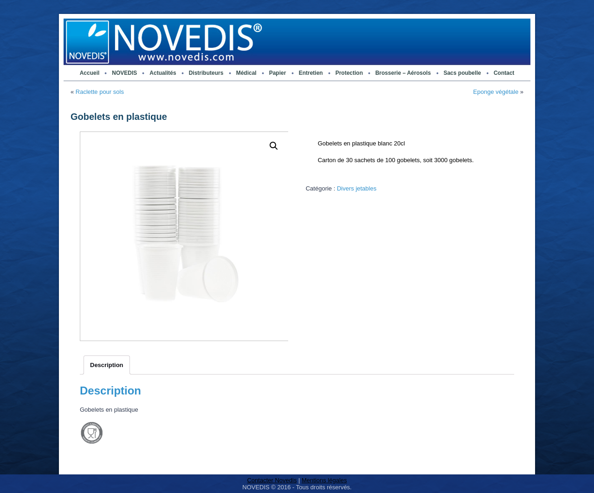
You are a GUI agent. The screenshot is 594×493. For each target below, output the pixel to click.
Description (106, 365)
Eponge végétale (496, 91)
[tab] (107, 365)
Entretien (311, 73)
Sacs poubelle (462, 73)
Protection (349, 73)
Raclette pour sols (100, 91)
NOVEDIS (124, 73)
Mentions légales (324, 480)
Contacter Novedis (272, 480)
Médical (246, 73)
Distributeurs (206, 73)
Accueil (90, 73)
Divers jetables (356, 188)
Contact (504, 73)
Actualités (162, 73)
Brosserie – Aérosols (403, 73)
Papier (277, 73)
